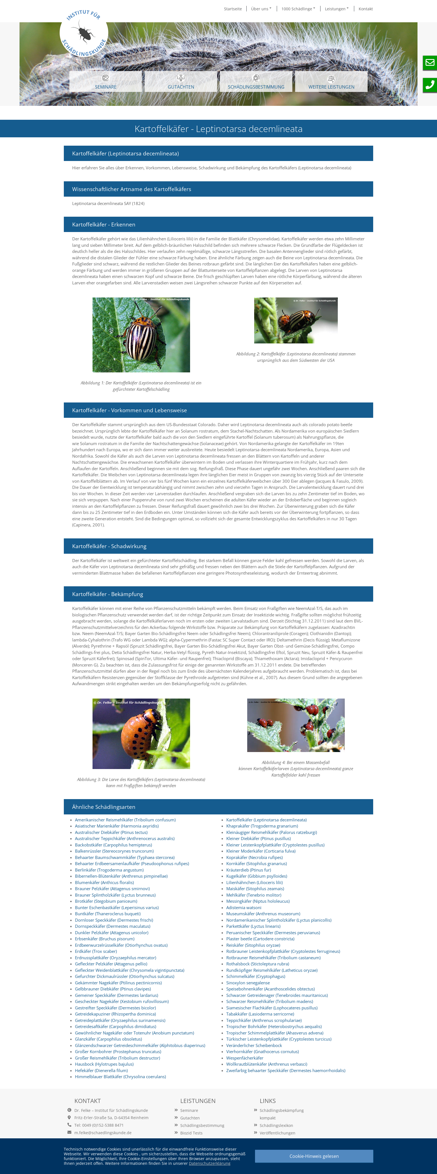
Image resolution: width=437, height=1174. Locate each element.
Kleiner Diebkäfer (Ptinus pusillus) (258, 838)
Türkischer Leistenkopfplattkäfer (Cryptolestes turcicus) (278, 1039)
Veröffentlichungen (277, 1133)
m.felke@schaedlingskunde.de (103, 1132)
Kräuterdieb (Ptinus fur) (248, 870)
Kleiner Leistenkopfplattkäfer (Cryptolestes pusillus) (275, 845)
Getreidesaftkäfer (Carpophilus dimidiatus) (115, 1026)
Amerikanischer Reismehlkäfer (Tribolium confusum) (125, 819)
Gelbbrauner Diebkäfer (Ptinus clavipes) (113, 989)
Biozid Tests (191, 1133)
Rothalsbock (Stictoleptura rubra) (257, 963)
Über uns (261, 8)
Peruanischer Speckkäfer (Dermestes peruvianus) (273, 932)
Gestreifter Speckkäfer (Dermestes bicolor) (115, 1008)
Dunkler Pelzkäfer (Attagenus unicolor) (111, 932)
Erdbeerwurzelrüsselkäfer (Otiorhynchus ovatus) (121, 945)
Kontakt (366, 8)
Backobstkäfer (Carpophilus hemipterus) (113, 845)
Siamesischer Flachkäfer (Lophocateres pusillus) (271, 1008)
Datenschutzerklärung (209, 1163)
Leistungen (337, 8)
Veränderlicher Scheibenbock (254, 1045)
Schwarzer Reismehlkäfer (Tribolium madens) (269, 1001)
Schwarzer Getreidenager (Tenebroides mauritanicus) (277, 995)
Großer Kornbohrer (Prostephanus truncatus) (118, 1051)
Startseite (233, 8)
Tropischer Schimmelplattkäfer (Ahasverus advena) (274, 1033)
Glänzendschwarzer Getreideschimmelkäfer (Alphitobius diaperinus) (140, 1045)
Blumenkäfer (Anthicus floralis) (104, 882)
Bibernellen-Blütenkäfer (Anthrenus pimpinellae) (121, 876)
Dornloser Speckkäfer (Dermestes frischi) (114, 920)
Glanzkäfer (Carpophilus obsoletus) (108, 1039)
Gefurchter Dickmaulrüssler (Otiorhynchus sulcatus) (124, 976)
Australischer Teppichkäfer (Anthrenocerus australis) (124, 838)
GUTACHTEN (181, 82)
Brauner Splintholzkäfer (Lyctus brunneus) (115, 895)
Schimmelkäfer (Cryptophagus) (255, 976)
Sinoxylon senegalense (248, 982)
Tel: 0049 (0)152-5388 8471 (99, 1125)
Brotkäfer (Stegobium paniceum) (106, 901)
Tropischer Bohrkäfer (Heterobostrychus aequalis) (274, 1026)
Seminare (189, 1110)
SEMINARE (105, 82)
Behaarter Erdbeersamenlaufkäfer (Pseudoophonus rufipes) (132, 863)
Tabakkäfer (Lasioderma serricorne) (260, 1014)
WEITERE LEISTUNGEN (332, 82)
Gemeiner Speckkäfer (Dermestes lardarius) (116, 995)
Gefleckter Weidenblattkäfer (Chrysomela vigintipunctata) (129, 970)
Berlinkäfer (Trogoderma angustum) (109, 870)
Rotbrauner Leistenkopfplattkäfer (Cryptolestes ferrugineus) (283, 951)
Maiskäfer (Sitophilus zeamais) (255, 888)
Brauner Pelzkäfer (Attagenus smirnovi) (112, 888)
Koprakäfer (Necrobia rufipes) (254, 857)
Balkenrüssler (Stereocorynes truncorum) (114, 851)
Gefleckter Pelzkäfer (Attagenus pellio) (111, 963)
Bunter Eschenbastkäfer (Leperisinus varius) (117, 907)
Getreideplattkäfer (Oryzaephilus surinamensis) (120, 1020)
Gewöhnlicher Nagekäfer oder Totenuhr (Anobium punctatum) (134, 1033)
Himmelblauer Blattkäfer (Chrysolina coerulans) (120, 1076)
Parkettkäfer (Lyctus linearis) (253, 926)
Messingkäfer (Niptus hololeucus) (258, 901)
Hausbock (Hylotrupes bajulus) (104, 1064)
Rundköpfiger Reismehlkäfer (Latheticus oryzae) (271, 970)
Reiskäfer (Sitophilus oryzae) (253, 945)
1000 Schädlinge (298, 8)
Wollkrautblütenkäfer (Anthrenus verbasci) (266, 1064)
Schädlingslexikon (276, 1125)
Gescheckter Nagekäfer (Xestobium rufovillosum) (122, 1001)
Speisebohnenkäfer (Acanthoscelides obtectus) (270, 989)
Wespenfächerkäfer (244, 1058)
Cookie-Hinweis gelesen (314, 1156)
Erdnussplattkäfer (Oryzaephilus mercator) (115, 957)
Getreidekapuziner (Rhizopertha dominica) (115, 1014)
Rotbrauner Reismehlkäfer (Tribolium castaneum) (273, 957)
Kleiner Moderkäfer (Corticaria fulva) (260, 851)
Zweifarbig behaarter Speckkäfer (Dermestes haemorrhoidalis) (285, 1070)
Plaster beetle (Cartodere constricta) (260, 938)
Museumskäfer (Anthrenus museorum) (263, 913)
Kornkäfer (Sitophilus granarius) (256, 863)
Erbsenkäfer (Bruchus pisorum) (104, 938)
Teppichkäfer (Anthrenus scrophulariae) (264, 1020)
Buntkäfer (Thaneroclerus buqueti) (107, 913)
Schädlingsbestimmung (256, 82)
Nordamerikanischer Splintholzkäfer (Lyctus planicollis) (278, 920)
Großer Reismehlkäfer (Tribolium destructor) (117, 1058)
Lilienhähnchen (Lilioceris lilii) (254, 882)
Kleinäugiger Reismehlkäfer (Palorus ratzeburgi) (271, 832)
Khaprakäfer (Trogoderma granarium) (262, 826)
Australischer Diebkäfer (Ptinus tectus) (111, 832)
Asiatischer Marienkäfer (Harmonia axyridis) (117, 826)
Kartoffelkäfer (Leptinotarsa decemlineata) (266, 819)
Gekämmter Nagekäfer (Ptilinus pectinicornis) (118, 982)
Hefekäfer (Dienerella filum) (101, 1070)
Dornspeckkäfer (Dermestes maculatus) (112, 926)
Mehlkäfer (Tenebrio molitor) (253, 895)
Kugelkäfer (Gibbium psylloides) (256, 876)
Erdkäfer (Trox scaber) (96, 951)
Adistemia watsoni (243, 907)
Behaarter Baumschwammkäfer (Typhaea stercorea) (124, 857)
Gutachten (190, 1118)
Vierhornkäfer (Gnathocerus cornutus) (262, 1051)
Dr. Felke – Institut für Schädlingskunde (111, 1110)
